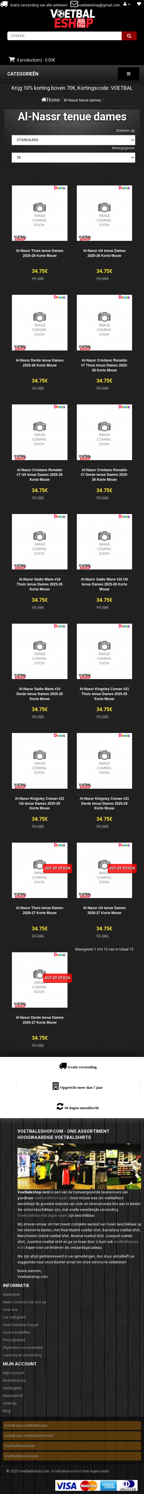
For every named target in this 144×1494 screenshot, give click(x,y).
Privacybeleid (14, 1340)
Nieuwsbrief (13, 1395)
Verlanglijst (12, 1388)
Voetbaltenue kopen (21, 1456)
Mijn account (13, 1373)
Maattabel (11, 1294)
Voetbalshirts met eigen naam (42, 1215)
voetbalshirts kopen (50, 1198)
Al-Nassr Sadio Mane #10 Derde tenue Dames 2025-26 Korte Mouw (40, 694)
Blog (7, 1411)
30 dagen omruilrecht (81, 1108)
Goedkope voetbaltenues (25, 1425)
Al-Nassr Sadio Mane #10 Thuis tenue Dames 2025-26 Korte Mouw (40, 584)
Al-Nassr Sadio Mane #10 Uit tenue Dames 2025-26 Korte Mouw (104, 584)
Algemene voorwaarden (23, 1347)
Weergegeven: (123, 148)
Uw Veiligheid (14, 1317)
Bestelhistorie (14, 1380)
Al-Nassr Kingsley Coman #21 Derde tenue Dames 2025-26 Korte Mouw (104, 804)
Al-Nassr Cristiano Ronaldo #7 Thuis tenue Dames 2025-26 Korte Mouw (104, 365)
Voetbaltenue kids (19, 1446)
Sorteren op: (125, 131)
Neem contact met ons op (25, 1302)
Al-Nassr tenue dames (82, 100)
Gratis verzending (82, 1067)
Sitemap (10, 1403)
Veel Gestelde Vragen (21, 1325)
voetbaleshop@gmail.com (99, 5)
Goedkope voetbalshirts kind (28, 1435)
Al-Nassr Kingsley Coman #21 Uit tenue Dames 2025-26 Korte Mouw (39, 804)
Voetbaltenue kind (66, 1471)
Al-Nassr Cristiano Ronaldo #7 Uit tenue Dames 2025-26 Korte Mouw (40, 475)
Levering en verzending (22, 1355)
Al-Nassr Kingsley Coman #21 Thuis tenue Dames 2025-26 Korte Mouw (104, 694)
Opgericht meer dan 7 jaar (81, 1087)
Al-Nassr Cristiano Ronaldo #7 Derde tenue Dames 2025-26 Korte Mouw (104, 475)
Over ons (10, 1309)
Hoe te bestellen (16, 1332)
